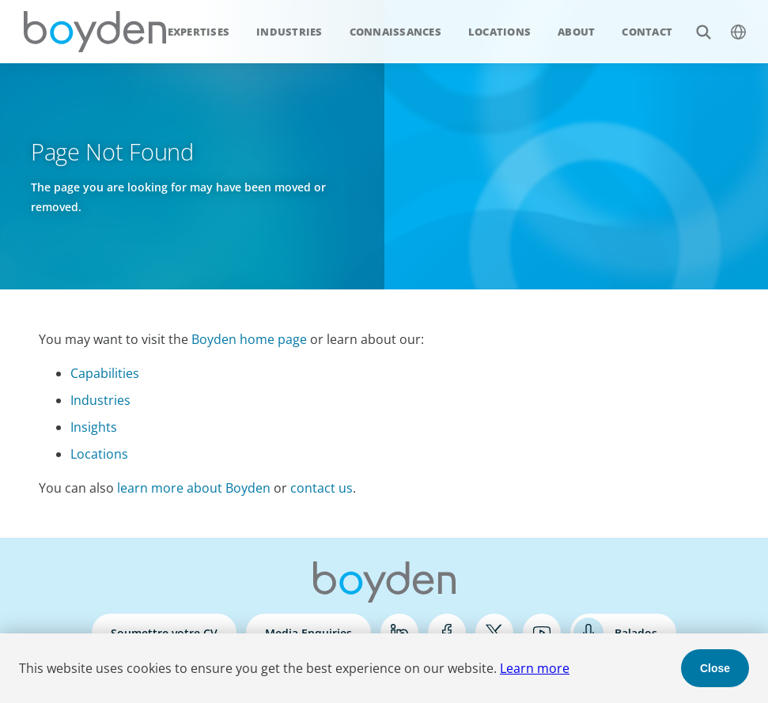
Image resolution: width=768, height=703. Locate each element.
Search (694, 23)
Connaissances (395, 32)
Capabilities (104, 373)
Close (715, 668)
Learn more (534, 668)
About (576, 32)
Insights (93, 427)
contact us (321, 488)
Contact (647, 32)
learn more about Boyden (194, 488)
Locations (499, 32)
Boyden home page (249, 339)
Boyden (95, 31)
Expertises (199, 32)
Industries (289, 32)
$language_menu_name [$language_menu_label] (729, 23)
